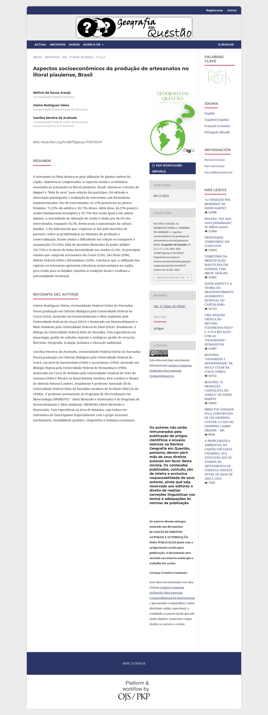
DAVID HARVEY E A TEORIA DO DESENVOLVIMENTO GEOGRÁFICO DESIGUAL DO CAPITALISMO (219, 294)
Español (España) (217, 120)
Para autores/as (214, 166)
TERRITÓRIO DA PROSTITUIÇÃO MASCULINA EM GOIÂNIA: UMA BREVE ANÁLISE (216, 264)
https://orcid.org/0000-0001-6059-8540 (53, 126)
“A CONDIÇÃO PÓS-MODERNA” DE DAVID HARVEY (218, 204)
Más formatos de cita (171, 277)
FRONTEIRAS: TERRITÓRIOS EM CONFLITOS (217, 241)
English (210, 113)
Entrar (232, 10)
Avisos (74, 44)
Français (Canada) (217, 126)
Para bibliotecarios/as (218, 172)
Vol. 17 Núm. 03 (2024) (77, 57)
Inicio (37, 57)
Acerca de (92, 44)
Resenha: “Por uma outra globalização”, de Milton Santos (219, 223)
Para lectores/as (215, 160)
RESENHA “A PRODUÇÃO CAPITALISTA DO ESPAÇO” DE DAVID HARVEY (218, 390)
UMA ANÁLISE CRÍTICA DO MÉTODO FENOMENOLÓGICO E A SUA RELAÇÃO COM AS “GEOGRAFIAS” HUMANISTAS (219, 329)
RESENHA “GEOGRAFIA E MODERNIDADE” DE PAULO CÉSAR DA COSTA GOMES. (219, 363)
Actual (40, 44)
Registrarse (214, 10)
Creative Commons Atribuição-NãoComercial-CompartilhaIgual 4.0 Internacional (171, 592)
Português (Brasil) (217, 132)
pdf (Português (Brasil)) (167, 168)
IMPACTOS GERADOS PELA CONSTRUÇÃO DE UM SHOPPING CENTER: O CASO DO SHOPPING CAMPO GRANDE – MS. (219, 419)
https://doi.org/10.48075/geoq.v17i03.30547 (71, 142)
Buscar (226, 44)
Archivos (57, 44)
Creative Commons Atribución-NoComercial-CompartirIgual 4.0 (170, 370)
